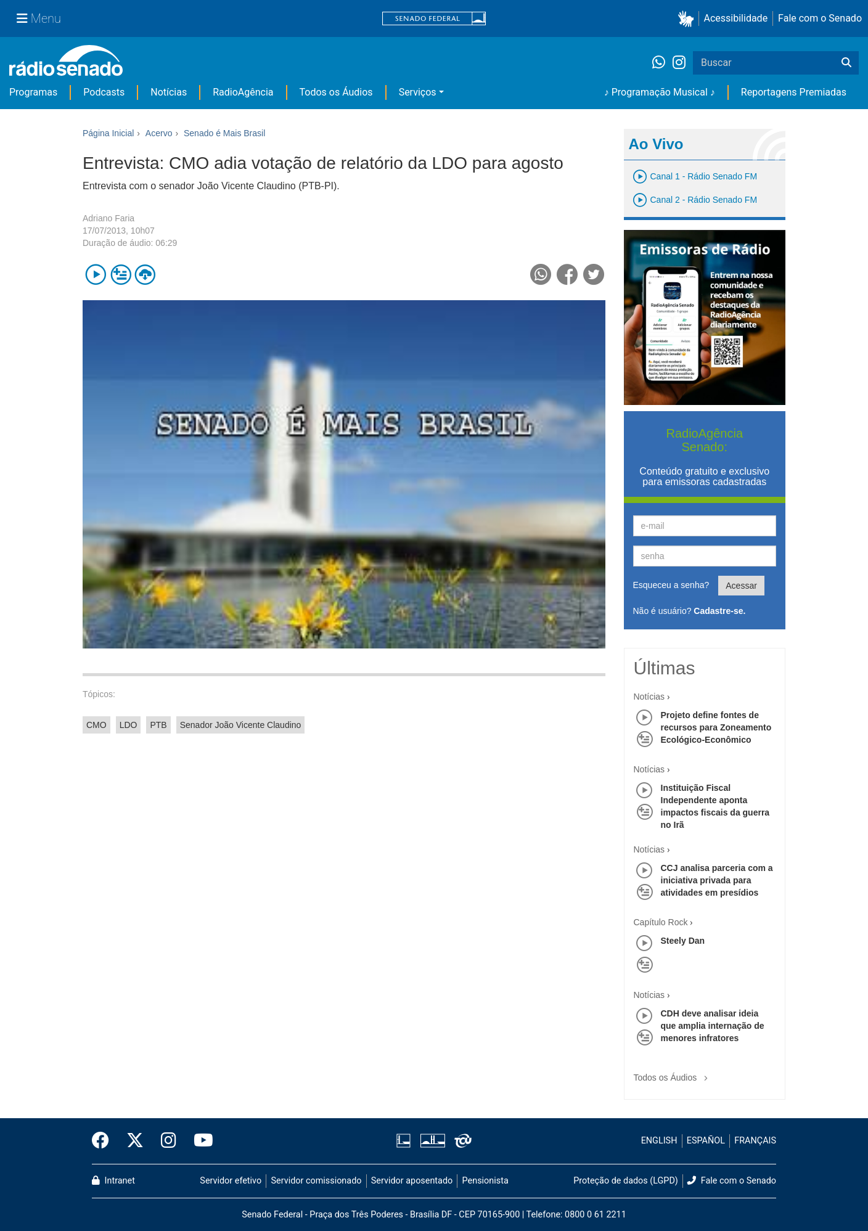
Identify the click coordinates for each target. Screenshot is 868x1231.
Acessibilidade (736, 18)
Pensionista (485, 1181)
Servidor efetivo (230, 1181)
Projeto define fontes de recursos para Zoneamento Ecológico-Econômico (716, 727)
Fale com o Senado (820, 18)
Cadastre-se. (719, 611)
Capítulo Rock (661, 922)
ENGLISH (659, 1140)
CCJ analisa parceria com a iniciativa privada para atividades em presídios (717, 880)
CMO (96, 725)
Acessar (741, 586)
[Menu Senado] (39, 18)
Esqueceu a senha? (671, 585)
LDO (128, 725)
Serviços (417, 92)
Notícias (168, 92)
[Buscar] (846, 63)
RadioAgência (243, 92)
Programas (33, 92)
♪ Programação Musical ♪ (659, 92)
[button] (688, 18)
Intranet (113, 1181)
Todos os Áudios (336, 92)
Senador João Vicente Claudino (240, 725)
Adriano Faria (108, 218)
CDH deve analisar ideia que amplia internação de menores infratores (712, 1025)
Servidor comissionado (316, 1181)
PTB (158, 725)
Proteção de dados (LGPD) (625, 1181)
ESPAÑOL (706, 1140)
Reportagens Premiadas (793, 92)
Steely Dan (683, 941)
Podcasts (104, 92)
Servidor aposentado (411, 1181)
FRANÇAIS (755, 1140)
